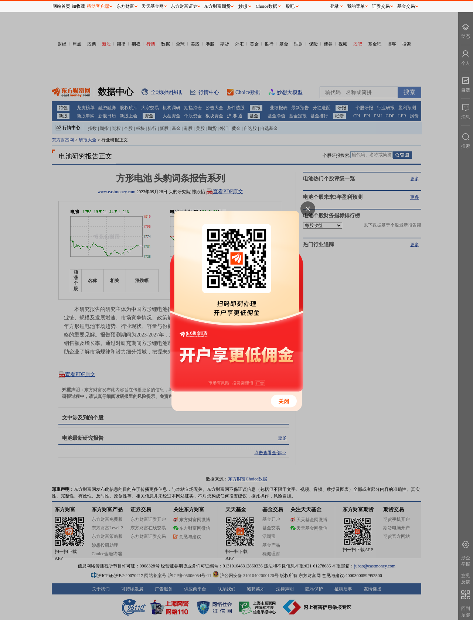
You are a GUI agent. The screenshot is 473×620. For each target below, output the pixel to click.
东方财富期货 (217, 6)
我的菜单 (356, 6)
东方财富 (125, 6)
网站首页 (61, 6)
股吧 (290, 6)
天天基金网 (153, 6)
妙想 (242, 6)
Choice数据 (266, 6)
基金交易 (406, 6)
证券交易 (381, 6)
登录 (334, 6)
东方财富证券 (184, 6)
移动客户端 (98, 6)
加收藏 (78, 6)
